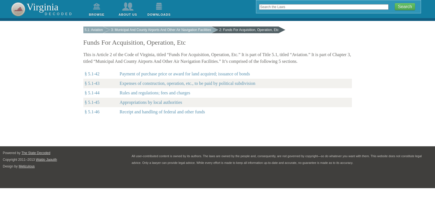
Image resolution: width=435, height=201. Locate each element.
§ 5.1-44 (92, 92)
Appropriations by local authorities (151, 102)
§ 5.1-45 (92, 102)
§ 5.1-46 (92, 111)
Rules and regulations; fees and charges (155, 92)
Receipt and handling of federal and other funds (162, 111)
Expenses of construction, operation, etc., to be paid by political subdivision (187, 83)
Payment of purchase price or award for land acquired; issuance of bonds (185, 73)
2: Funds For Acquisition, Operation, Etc (249, 30)
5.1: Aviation (94, 30)
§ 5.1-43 (92, 83)
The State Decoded (33, 153)
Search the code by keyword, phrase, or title (256, 3)
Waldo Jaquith (43, 160)
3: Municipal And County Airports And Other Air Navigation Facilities (161, 30)
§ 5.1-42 (92, 73)
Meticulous (24, 166)
